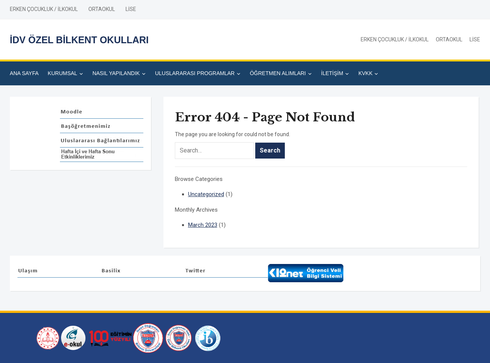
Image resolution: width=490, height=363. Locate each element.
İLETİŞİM (332, 73)
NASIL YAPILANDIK (116, 73)
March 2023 (202, 225)
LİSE (131, 9)
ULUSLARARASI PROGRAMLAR (195, 73)
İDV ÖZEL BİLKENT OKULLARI (79, 40)
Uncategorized (206, 194)
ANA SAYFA (24, 73)
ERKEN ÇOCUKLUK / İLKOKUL (44, 9)
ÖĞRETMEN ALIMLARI (278, 73)
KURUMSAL (62, 73)
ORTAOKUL (101, 9)
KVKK (365, 73)
